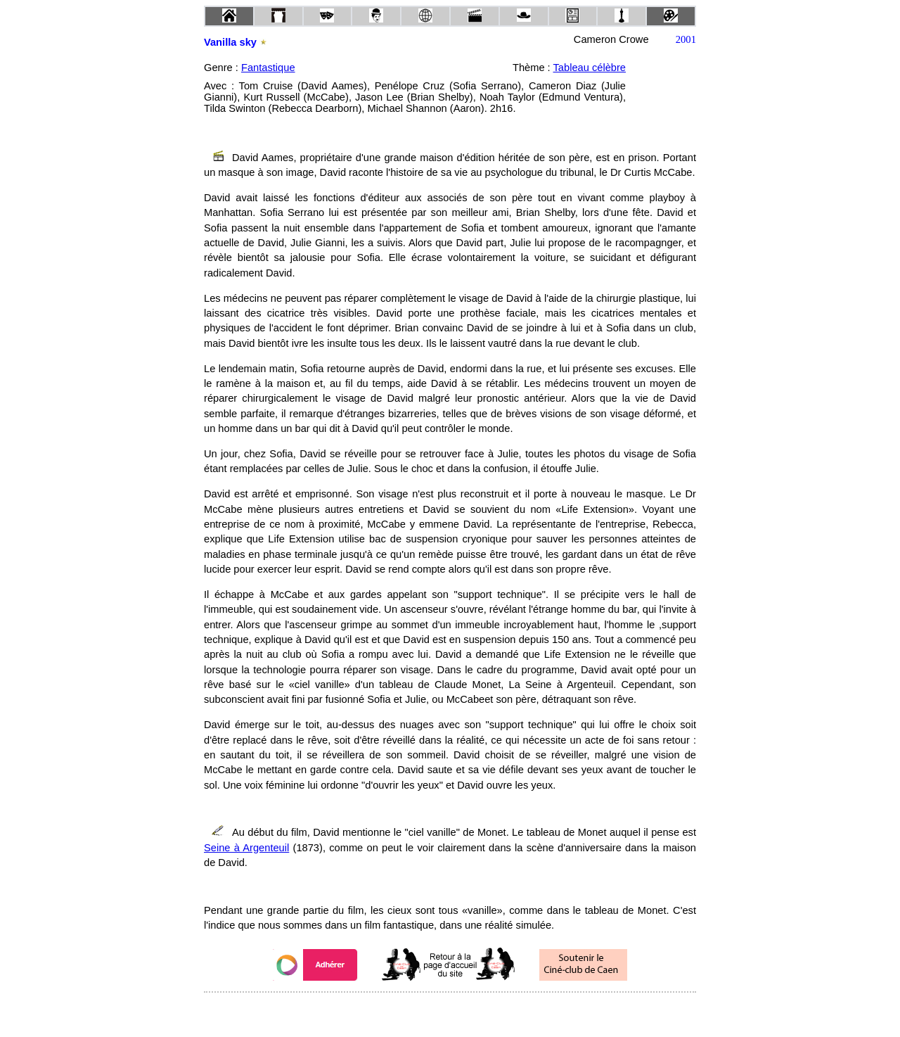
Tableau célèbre (589, 67)
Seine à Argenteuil (246, 847)
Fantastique (268, 67)
